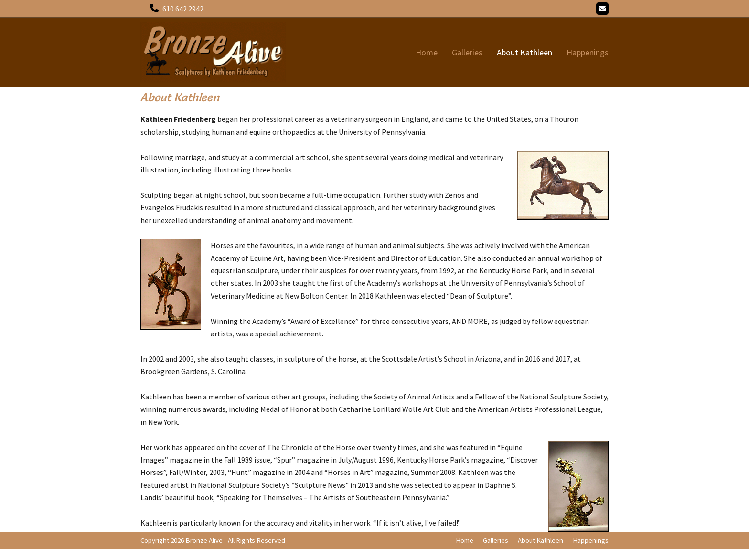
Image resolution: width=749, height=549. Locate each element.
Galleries (495, 540)
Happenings (591, 540)
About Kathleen (540, 540)
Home (464, 540)
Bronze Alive (204, 540)
